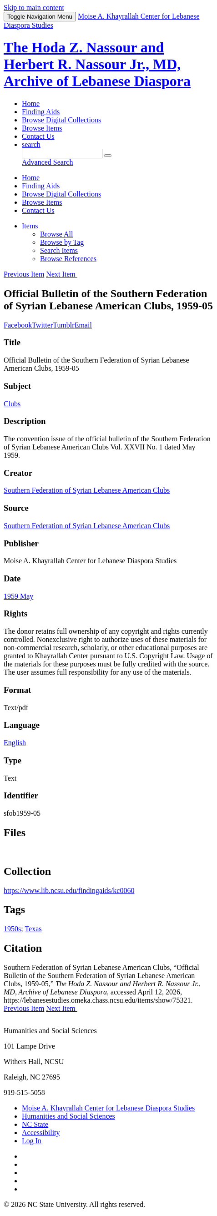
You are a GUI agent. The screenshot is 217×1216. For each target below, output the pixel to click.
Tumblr (63, 325)
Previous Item (24, 274)
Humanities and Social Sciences (68, 1116)
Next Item (61, 274)
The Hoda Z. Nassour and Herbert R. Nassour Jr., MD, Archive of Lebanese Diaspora (97, 64)
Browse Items (42, 128)
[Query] (62, 153)
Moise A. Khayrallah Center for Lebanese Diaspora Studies (108, 1108)
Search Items (59, 250)
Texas (33, 929)
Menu (39, 16)
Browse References (68, 258)
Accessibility (41, 1132)
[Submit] (107, 155)
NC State (35, 1124)
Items (30, 226)
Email (83, 325)
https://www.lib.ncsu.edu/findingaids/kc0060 (69, 890)
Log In (31, 1141)
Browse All (56, 234)
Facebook (18, 325)
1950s (12, 929)
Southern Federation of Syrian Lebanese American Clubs (87, 490)
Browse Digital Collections (61, 120)
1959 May (18, 596)
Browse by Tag (62, 242)
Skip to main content (34, 7)
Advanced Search (47, 162)
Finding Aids (41, 112)
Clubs (12, 404)
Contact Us (38, 136)
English (15, 743)
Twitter (42, 325)
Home (31, 103)
